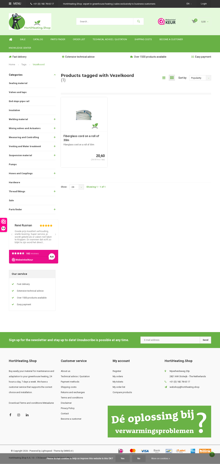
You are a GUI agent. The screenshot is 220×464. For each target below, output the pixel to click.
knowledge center (20, 48)
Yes (123, 458)
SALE (22, 39)
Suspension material (20, 155)
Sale (11, 200)
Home (10, 39)
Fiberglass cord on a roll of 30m (81, 138)
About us (65, 371)
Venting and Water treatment (25, 146)
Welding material (18, 119)
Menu (15, 3)
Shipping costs (143, 39)
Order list (79, 39)
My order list (119, 387)
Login (204, 3)
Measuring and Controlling (24, 137)
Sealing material (18, 83)
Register (117, 371)
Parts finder (58, 39)
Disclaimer (66, 403)
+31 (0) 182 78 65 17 (42, 3)
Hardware (14, 182)
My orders (118, 376)
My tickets (118, 381)
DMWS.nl (68, 451)
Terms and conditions (72, 397)
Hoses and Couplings (21, 173)
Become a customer (171, 39)
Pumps (13, 164)
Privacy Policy (67, 408)
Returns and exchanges (73, 392)
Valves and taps (18, 92)
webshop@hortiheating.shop (184, 387)
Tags (23, 64)
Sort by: (182, 77)
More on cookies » (160, 458)
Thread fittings (17, 191)
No (138, 458)
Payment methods (70, 381)
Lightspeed (46, 451)
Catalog (38, 39)
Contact (65, 413)
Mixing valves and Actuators (24, 128)
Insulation (14, 110)
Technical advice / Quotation (110, 39)
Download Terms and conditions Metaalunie (31, 403)
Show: (64, 186)
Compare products (122, 392)
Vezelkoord (39, 64)
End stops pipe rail (19, 101)
